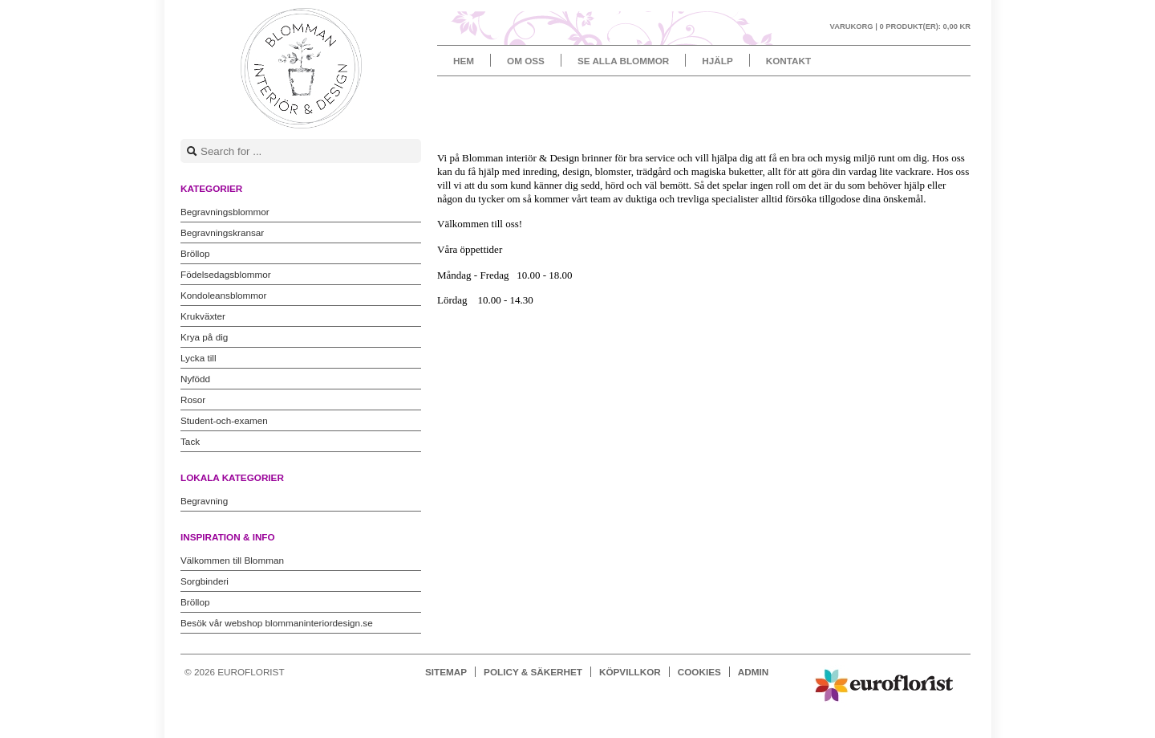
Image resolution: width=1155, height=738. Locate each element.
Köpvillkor (630, 672)
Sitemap (446, 672)
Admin (753, 672)
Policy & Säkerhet (533, 672)
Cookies (699, 672)
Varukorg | (900, 26)
